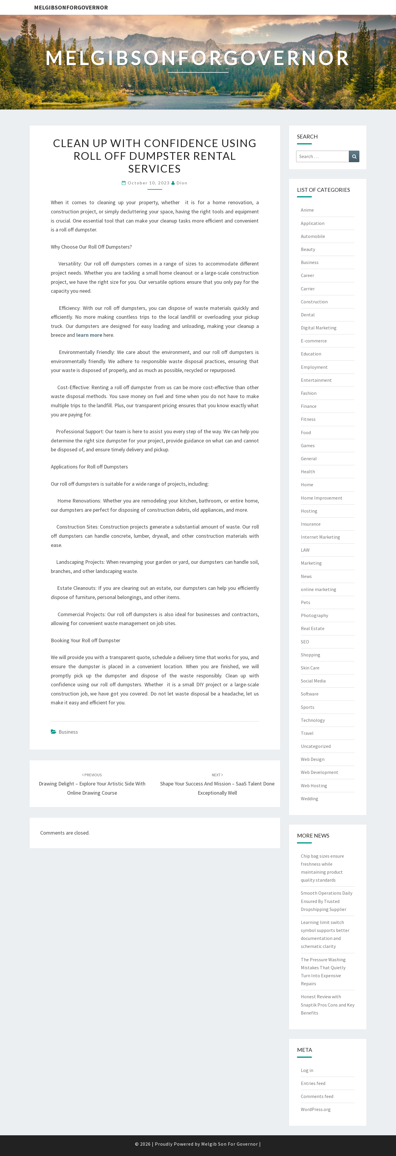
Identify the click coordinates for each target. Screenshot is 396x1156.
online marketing (318, 589)
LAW (305, 550)
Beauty (308, 249)
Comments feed (317, 1096)
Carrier (308, 289)
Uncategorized (316, 746)
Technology (313, 720)
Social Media (313, 681)
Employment (314, 367)
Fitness (308, 419)
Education (311, 354)
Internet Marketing (320, 537)
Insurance (311, 524)
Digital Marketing (319, 328)
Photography (314, 615)
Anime (307, 210)
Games (308, 445)
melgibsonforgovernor (71, 7)
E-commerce (314, 341)
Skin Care (310, 668)
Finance (309, 406)
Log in (307, 1070)
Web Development (319, 772)
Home (307, 484)
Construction (314, 302)
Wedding (309, 798)
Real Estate (312, 628)
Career (307, 275)
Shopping (310, 655)
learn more (89, 334)
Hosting (309, 511)
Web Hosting (314, 785)
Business (68, 731)
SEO (305, 642)
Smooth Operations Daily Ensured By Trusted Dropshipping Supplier (326, 901)
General (309, 458)
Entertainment (316, 380)
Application (312, 223)
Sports (307, 707)
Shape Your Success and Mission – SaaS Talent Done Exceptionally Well (217, 784)
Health (308, 471)
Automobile (313, 236)
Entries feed (313, 1083)
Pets (305, 602)
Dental (308, 315)
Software (310, 694)
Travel (307, 733)
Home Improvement (322, 498)
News (306, 576)
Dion (182, 182)
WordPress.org (316, 1109)
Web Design (312, 759)
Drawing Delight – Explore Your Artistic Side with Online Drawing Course (92, 784)
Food (306, 432)
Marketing (311, 563)
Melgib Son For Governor (229, 1144)
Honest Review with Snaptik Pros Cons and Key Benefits (327, 1004)
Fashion (309, 393)
